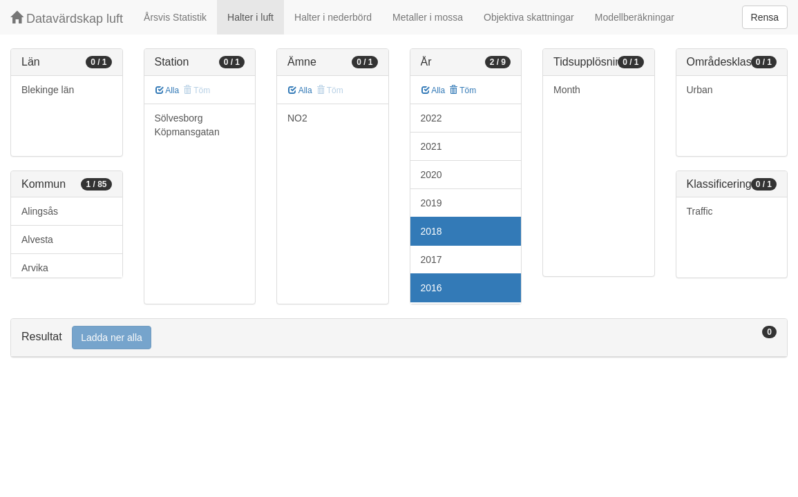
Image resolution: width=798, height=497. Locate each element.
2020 (431, 174)
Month (566, 89)
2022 (431, 118)
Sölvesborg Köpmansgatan (187, 125)
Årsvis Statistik (175, 17)
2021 (431, 146)
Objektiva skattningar (529, 17)
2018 (431, 231)
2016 (431, 287)
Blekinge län (47, 89)
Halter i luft (250, 17)
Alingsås (39, 211)
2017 (431, 259)
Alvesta (37, 239)
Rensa (765, 17)
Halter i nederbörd (333, 17)
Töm (462, 90)
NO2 (297, 118)
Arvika (34, 267)
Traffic (700, 211)
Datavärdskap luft (66, 18)
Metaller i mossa (427, 17)
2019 (431, 202)
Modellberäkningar (634, 17)
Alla (167, 90)
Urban (700, 89)
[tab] (399, 338)
